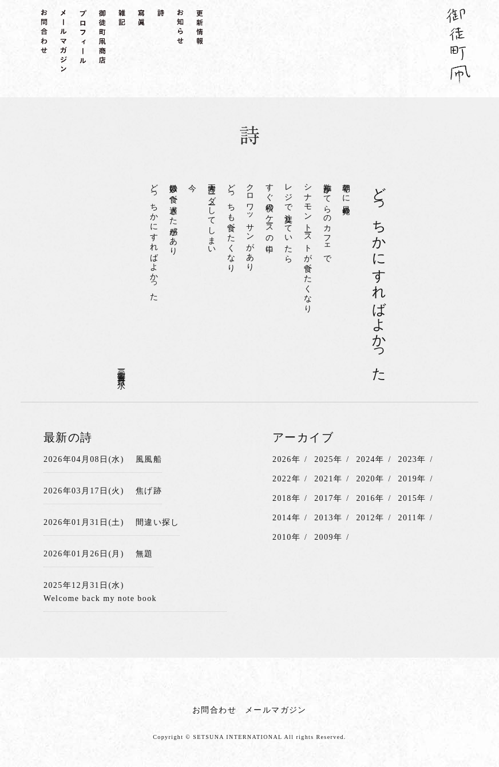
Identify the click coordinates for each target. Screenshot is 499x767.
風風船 (149, 459)
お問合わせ (214, 710)
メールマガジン (276, 710)
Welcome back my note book (100, 598)
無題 (144, 553)
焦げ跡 (149, 491)
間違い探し (158, 522)
